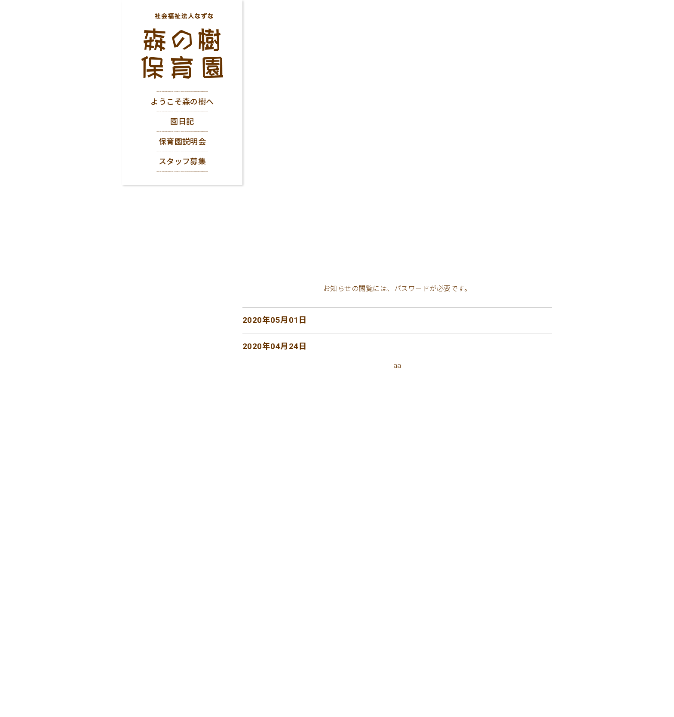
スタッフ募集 (182, 161)
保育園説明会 (182, 141)
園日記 (182, 121)
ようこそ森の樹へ (182, 101)
